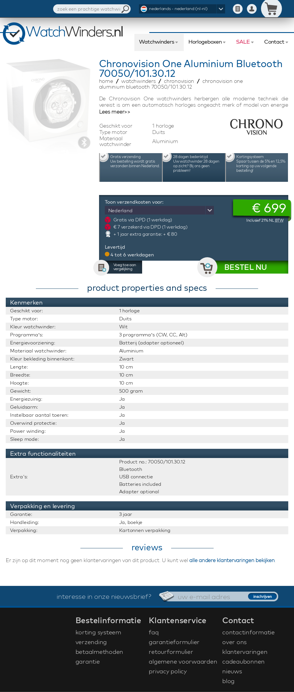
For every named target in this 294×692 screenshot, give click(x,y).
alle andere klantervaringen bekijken (231, 560)
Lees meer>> (114, 112)
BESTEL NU (245, 267)
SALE (243, 41)
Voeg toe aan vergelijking (124, 266)
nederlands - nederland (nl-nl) (178, 8)
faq (153, 632)
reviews (147, 547)
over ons (234, 642)
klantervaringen (244, 651)
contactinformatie (248, 632)
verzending (91, 642)
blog (228, 681)
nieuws (232, 671)
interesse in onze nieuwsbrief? (104, 596)
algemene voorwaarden (183, 661)
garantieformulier (174, 642)
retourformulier (171, 651)
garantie (88, 661)
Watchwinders (156, 41)
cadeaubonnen (243, 661)
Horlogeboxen (205, 41)
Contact (274, 41)
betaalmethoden (99, 651)
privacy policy (168, 671)
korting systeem (98, 632)
